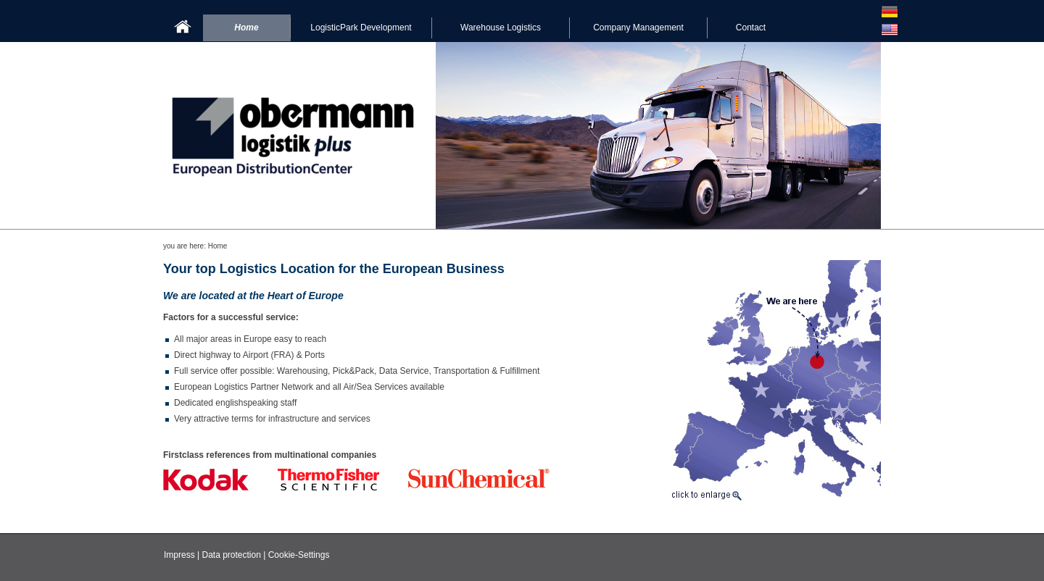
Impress (179, 555)
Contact (751, 27)
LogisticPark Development (360, 27)
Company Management (638, 27)
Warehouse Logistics (500, 27)
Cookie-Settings (299, 555)
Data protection (231, 555)
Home (246, 27)
